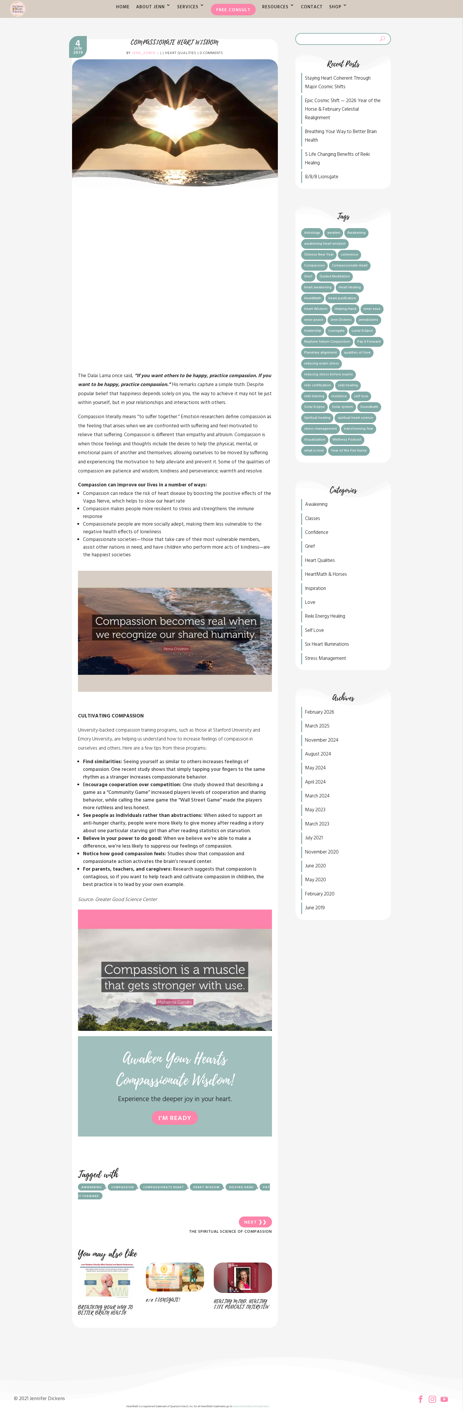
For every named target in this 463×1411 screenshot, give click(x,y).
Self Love (314, 631)
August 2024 (318, 754)
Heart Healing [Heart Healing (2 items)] (350, 287)
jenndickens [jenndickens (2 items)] (368, 320)
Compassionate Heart (163, 1187)
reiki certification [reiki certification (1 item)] (317, 385)
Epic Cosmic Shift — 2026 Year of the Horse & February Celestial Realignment (343, 109)
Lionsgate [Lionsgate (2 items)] (336, 331)
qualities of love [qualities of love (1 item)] (357, 353)
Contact (312, 7)
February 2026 (319, 712)
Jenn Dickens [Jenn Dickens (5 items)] (341, 320)
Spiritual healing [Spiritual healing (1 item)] (317, 418)
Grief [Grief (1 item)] (308, 276)
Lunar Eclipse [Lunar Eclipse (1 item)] (362, 331)
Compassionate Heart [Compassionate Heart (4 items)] (350, 266)
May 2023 (315, 810)
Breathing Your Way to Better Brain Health (105, 1310)
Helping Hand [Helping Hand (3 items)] (345, 309)
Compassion (122, 1187)
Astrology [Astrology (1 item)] (312, 233)
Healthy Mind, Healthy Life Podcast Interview (241, 1304)
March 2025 (317, 726)
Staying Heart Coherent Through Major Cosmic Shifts (338, 82)
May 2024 (315, 768)
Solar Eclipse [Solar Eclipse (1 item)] (314, 407)
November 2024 (321, 740)
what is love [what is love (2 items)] (314, 451)
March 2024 (317, 796)
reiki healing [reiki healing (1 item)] (348, 385)
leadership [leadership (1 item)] (312, 331)
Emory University (95, 739)
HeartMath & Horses (326, 574)
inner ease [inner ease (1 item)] (372, 309)
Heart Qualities (180, 53)
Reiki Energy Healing (325, 616)
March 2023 (317, 824)
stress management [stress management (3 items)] (320, 429)
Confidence (316, 533)
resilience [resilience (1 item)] (339, 396)
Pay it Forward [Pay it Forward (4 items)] (369, 342)
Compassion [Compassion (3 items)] (314, 266)
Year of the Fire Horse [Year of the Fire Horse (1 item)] (349, 451)
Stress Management (325, 659)
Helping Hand (241, 1187)
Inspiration (315, 589)
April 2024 (315, 782)
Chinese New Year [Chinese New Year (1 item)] (319, 255)
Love (310, 602)
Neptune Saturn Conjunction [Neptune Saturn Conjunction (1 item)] (327, 342)
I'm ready (174, 1118)
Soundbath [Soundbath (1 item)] (369, 407)
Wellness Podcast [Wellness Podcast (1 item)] (346, 440)
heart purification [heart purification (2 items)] (342, 298)
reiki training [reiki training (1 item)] (314, 396)
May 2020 (315, 880)
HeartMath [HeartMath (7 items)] (312, 298)
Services (187, 7)
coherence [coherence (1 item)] (349, 255)
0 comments (211, 53)
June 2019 (315, 908)
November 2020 (322, 852)
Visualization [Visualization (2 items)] (314, 440)
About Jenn (150, 7)
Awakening (91, 1187)
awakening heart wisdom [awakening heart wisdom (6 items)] (325, 244)
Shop (335, 7)
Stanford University (232, 730)
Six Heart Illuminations (327, 644)
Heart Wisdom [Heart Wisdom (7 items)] (315, 309)
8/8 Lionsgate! (163, 1300)
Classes (312, 519)
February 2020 (320, 894)
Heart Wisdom (206, 1187)
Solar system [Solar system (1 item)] (342, 407)
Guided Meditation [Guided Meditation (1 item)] (334, 276)
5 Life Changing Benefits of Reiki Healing (337, 159)
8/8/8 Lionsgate (321, 177)
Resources (275, 7)
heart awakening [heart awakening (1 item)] (318, 287)
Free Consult (233, 10)
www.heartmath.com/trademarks (251, 1407)
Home (123, 7)
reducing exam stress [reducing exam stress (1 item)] (321, 364)
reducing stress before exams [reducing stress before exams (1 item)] (328, 374)
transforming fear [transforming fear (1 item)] (358, 429)
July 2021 (314, 838)
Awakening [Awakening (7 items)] (356, 233)
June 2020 (315, 866)
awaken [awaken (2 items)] (333, 233)
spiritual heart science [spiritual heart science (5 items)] (355, 418)
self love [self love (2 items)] (361, 396)
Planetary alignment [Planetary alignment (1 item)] (320, 353)
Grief (310, 546)
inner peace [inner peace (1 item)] (313, 320)
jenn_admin (144, 53)
